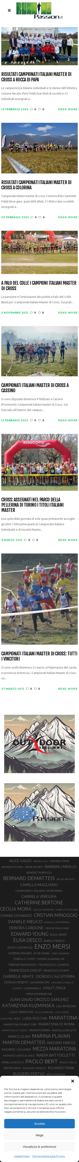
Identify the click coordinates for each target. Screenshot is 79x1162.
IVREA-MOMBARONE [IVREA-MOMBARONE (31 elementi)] (39, 993)
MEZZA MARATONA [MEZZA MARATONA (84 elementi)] (54, 1048)
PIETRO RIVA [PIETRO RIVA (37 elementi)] (12, 1068)
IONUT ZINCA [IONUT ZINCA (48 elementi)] (54, 988)
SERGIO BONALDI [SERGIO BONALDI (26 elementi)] (55, 1074)
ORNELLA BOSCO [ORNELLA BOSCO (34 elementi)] (12, 1062)
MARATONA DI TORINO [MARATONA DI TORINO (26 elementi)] (14, 1030)
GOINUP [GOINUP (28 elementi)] (17, 988)
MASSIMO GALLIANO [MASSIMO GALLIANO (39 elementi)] (16, 1049)
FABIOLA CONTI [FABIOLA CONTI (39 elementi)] (24, 959)
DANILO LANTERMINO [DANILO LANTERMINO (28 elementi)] (57, 922)
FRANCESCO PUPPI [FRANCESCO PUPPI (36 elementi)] (56, 970)
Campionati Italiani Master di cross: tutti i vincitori (39, 656)
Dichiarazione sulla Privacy (48, 1156)
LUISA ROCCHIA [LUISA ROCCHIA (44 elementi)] (34, 1018)
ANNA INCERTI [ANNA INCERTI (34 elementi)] (34, 867)
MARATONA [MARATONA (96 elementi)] (63, 1017)
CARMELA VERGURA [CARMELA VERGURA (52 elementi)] (38, 896)
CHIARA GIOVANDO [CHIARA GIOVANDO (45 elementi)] (16, 915)
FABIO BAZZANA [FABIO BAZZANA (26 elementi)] (60, 953)
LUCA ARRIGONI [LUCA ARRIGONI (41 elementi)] (21, 1012)
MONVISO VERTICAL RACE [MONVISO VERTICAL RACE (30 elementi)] (19, 1055)
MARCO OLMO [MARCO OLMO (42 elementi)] (19, 1036)
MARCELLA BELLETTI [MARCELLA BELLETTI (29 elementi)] (64, 1030)
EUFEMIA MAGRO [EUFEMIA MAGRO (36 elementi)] (20, 953)
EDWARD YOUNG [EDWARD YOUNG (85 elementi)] (29, 934)
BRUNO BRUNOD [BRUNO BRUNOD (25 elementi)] (66, 879)
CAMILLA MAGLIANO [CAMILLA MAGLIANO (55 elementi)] (39, 884)
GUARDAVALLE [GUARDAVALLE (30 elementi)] (32, 988)
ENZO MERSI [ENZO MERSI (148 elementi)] (52, 946)
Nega (39, 1135)
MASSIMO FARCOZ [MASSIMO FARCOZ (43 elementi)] (61, 1043)
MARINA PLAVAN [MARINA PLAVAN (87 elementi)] (51, 1036)
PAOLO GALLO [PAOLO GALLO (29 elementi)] (68, 1062)
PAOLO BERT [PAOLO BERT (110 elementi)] (41, 1061)
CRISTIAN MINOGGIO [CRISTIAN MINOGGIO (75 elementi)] (56, 915)
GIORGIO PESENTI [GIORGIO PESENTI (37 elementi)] (16, 982)
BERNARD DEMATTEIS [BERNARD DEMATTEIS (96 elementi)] (29, 878)
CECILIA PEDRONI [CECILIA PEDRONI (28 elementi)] (43, 909)
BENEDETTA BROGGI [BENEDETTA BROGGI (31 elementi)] (39, 872)
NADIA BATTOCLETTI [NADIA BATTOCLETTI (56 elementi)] (55, 1055)
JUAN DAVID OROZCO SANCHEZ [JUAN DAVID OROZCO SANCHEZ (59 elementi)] (39, 999)
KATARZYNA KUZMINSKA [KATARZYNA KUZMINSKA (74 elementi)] (28, 1005)
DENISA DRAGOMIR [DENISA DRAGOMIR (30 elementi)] (57, 928)
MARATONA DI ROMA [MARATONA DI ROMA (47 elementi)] (56, 1024)
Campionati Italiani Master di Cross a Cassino (34, 388)
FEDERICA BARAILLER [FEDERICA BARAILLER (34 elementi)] (50, 959)
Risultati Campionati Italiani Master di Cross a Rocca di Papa (36, 77)
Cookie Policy (22, 1156)
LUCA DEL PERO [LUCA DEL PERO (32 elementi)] (11, 1018)
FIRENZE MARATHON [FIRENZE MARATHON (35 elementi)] (22, 964)
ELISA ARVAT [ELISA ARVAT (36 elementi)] (58, 934)
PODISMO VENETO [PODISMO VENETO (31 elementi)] (34, 1068)
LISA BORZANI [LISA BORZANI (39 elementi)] (66, 1006)
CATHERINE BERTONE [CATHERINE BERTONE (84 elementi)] (39, 902)
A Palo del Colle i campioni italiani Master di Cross (38, 285)
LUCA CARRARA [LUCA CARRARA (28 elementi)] (44, 1012)
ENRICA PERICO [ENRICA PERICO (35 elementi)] (54, 941)
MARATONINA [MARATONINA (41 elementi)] (39, 1030)
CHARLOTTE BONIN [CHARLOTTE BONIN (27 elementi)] (66, 909)
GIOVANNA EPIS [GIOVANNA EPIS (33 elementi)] (40, 982)
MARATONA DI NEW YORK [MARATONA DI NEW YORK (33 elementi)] (20, 1024)
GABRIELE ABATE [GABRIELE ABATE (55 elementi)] (18, 976)
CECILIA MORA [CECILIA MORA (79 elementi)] (15, 908)
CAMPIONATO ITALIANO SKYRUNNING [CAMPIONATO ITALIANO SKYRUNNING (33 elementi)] (39, 890)
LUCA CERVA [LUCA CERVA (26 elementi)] (62, 1012)
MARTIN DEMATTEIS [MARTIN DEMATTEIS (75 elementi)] (24, 1042)
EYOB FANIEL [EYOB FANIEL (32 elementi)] (41, 953)
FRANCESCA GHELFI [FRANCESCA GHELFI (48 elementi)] (25, 970)
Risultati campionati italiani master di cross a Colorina (36, 185)
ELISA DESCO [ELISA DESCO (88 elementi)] (27, 940)
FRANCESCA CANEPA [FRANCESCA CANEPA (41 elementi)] (53, 964)
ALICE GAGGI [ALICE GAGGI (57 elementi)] (20, 860)
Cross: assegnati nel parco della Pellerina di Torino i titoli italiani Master (32, 505)
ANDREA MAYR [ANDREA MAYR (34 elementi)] (59, 861)
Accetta (39, 1123)
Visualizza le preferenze (39, 1146)
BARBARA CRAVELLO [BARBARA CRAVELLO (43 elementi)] (60, 867)
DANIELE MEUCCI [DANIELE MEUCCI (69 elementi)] (25, 921)
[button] (73, 1081)
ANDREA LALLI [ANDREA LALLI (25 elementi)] (40, 861)
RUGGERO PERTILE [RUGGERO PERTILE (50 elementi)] (29, 1074)
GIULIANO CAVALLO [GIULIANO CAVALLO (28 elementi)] (62, 982)
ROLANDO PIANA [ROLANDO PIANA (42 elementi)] (61, 1068)
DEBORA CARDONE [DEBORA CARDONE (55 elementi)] (26, 927)
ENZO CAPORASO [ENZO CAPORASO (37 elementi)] (20, 947)
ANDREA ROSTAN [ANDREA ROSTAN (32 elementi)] (12, 867)
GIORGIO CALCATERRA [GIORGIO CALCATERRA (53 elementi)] (55, 976)
